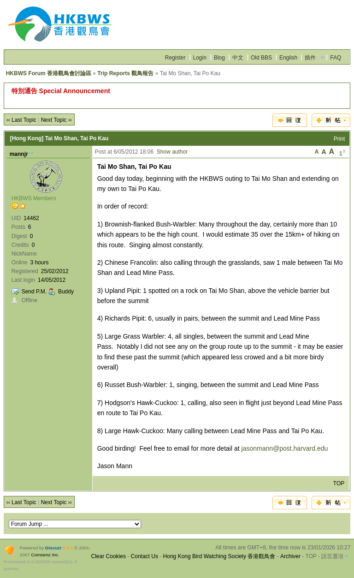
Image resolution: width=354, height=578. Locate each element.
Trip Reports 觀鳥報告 (125, 73)
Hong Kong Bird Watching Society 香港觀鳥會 (219, 556)
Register (175, 57)
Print (339, 139)
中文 (237, 57)
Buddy (66, 291)
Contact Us (144, 556)
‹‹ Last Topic (21, 120)
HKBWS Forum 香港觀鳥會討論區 (48, 73)
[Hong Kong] (27, 138)
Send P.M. (34, 291)
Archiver (290, 556)
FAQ (335, 57)
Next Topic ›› (56, 120)
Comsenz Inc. (45, 554)
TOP (338, 483)
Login (199, 57)
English (288, 57)
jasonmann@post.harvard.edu (285, 448)
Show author (172, 152)
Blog (219, 57)
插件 (310, 57)
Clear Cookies (108, 556)
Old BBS (261, 57)
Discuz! (53, 547)
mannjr (19, 154)
